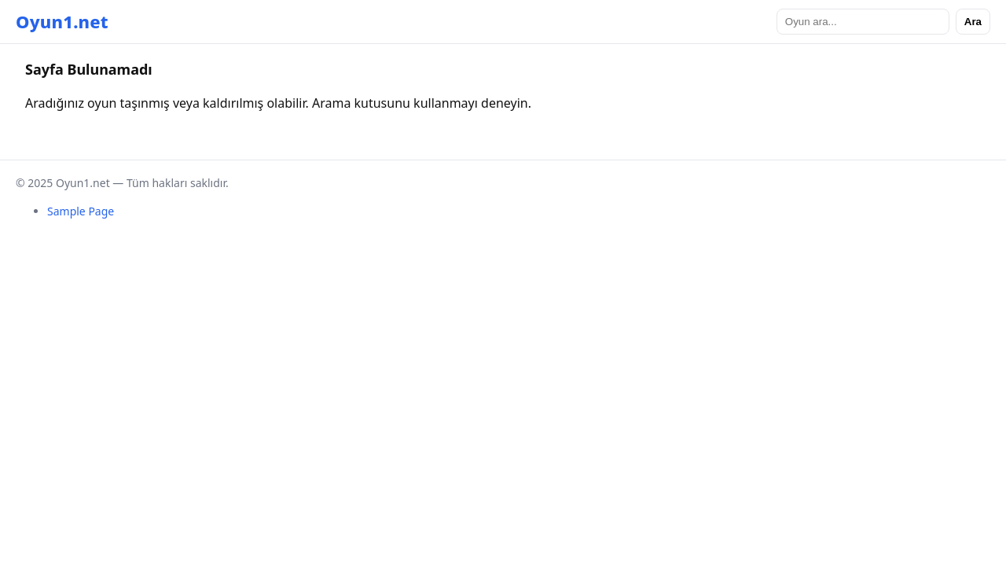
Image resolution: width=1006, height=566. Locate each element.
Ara (973, 22)
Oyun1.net (62, 21)
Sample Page (80, 211)
